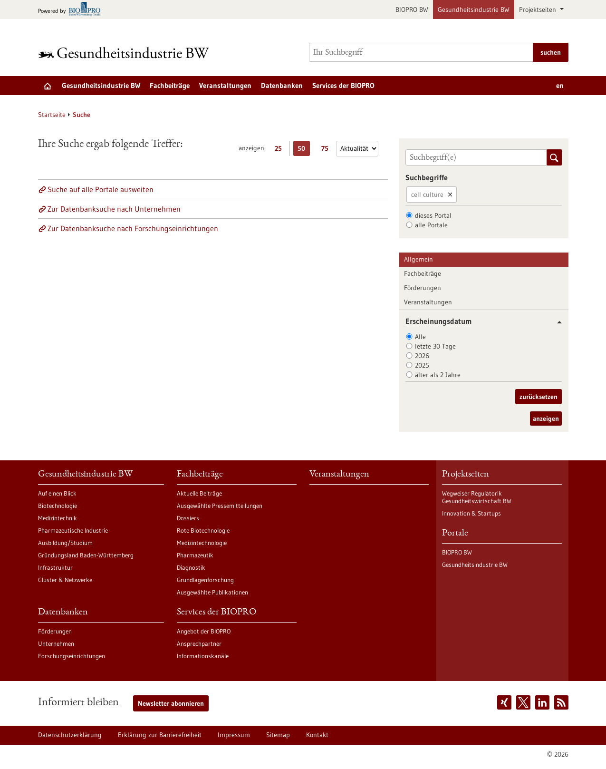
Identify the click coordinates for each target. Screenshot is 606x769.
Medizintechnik (57, 518)
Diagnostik (191, 567)
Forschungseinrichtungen (71, 656)
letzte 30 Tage (435, 346)
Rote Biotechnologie (203, 530)
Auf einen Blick (57, 493)
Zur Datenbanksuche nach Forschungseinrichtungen (133, 228)
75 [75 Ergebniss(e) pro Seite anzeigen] (327, 150)
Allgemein (418, 259)
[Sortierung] (357, 148)
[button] (556, 322)
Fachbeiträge (170, 85)
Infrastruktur (55, 567)
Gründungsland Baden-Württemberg (86, 555)
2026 (422, 355)
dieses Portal (433, 215)
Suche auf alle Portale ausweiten (101, 189)
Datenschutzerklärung (70, 734)
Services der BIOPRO (343, 85)
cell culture (427, 194)
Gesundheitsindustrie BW (474, 9)
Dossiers (188, 518)
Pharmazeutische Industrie (73, 530)
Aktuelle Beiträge (199, 493)
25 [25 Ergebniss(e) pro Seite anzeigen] (281, 150)
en (560, 85)
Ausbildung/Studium (65, 542)
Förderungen (422, 287)
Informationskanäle (203, 656)
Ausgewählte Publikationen (212, 592)
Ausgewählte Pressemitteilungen (219, 505)
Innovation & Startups (471, 513)
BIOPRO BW (411, 9)
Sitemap (278, 734)
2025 (422, 365)
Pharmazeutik (195, 555)
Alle (420, 336)
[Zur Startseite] (126, 52)
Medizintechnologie (202, 542)
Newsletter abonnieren (171, 703)
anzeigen (546, 418)
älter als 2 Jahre (438, 374)
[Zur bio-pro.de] (72, 10)
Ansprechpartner (199, 643)
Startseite (52, 114)
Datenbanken (282, 85)
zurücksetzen (538, 396)
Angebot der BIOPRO (204, 631)
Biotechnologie (57, 505)
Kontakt (317, 734)
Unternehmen (56, 643)
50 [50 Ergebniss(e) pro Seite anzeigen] (304, 150)
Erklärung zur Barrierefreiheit (160, 734)
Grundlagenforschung (205, 580)
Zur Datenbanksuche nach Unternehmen (114, 209)
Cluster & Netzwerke (65, 580)
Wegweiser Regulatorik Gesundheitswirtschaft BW (476, 497)
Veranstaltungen (225, 85)
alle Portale (431, 225)
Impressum (234, 734)
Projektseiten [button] (538, 9)
